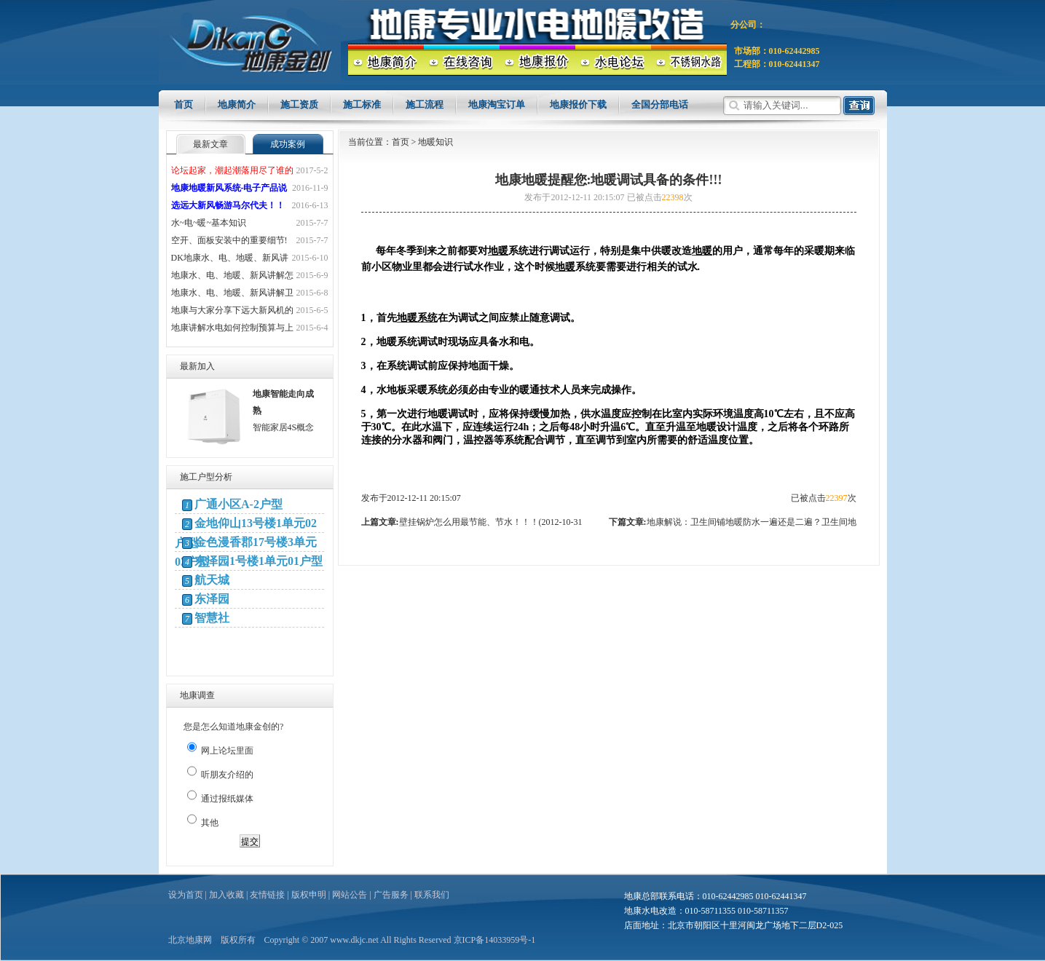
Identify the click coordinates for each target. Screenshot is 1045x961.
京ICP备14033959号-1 (495, 940)
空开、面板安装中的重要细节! (229, 240)
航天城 (211, 580)
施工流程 (424, 104)
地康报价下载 (578, 104)
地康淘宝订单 (496, 104)
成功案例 (287, 144)
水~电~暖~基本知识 (208, 223)
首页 (183, 104)
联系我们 (431, 895)
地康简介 (237, 104)
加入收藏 (226, 895)
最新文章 (210, 144)
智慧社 (211, 618)
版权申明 (308, 895)
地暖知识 (435, 142)
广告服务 (391, 895)
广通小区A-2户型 (238, 504)
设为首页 (185, 895)
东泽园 (211, 599)
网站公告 (349, 895)
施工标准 (362, 104)
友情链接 (267, 895)
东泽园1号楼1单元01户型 (258, 561)
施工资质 (299, 104)
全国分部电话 (659, 104)
